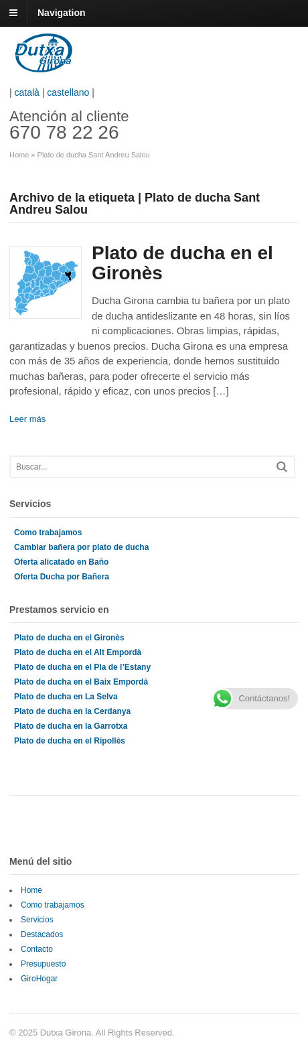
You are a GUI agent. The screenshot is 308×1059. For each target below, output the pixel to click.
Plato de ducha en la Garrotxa (70, 726)
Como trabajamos (48, 532)
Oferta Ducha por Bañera (61, 576)
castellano (68, 92)
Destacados (42, 934)
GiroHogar (39, 978)
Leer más (27, 419)
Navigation (61, 12)
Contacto (37, 949)
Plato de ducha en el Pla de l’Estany (82, 667)
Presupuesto (43, 964)
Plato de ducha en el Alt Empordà (77, 652)
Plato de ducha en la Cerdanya (72, 711)
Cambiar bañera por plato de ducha (81, 547)
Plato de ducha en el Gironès (182, 263)
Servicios (37, 919)
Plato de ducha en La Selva (66, 696)
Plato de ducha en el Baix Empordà (81, 682)
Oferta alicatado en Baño (61, 562)
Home (19, 155)
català (27, 92)
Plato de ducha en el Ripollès (69, 741)
